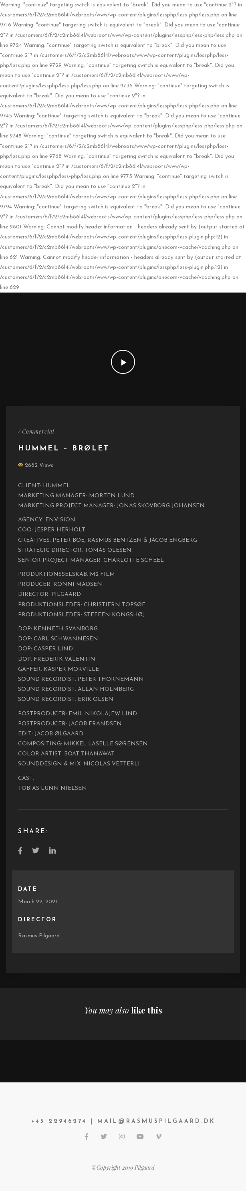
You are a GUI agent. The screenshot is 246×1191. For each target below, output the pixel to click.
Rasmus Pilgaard (39, 936)
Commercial (38, 431)
